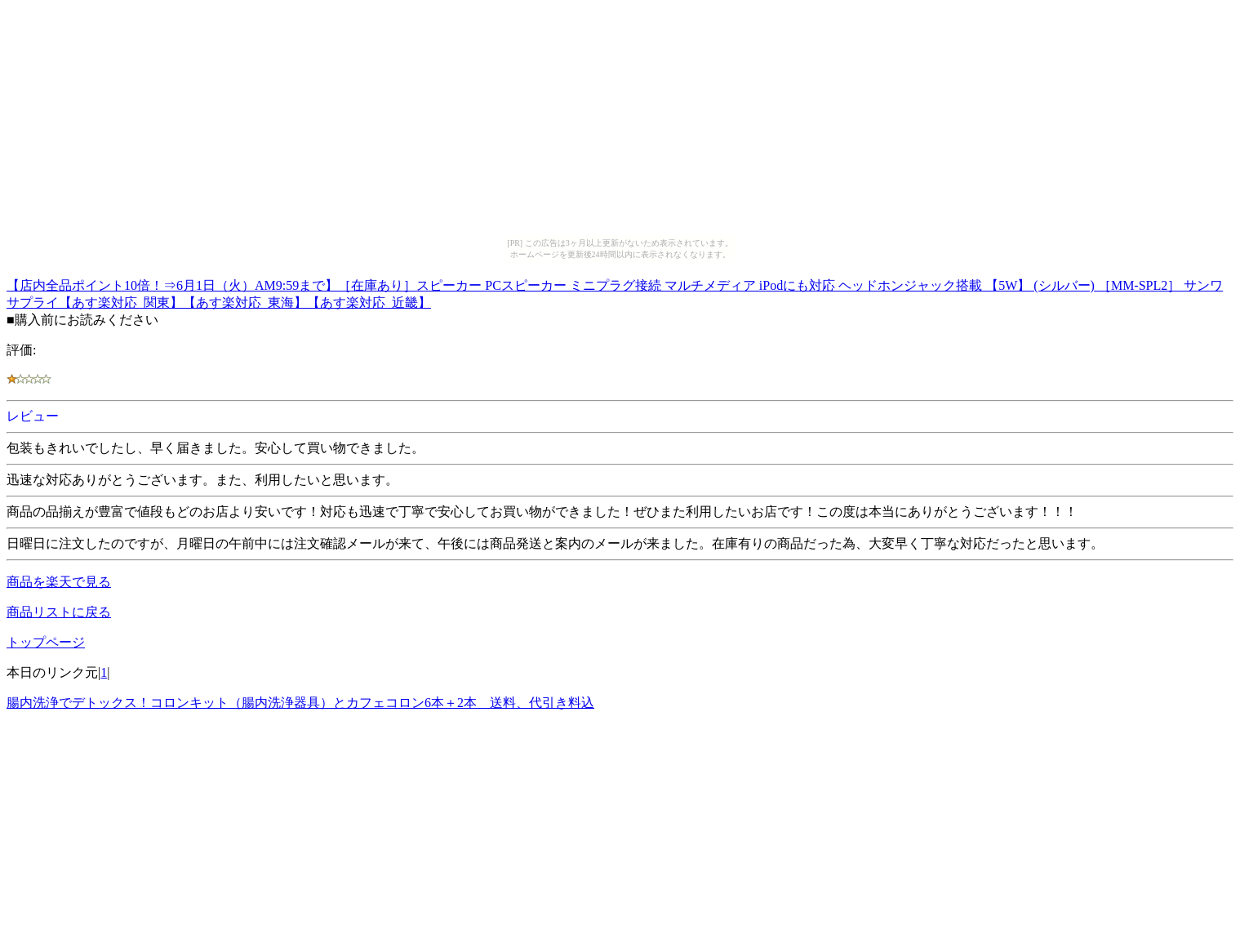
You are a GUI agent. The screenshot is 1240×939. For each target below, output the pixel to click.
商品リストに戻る (59, 612)
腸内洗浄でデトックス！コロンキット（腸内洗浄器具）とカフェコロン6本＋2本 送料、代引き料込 (300, 703)
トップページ (46, 642)
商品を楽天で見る (59, 582)
